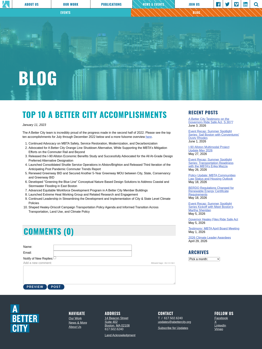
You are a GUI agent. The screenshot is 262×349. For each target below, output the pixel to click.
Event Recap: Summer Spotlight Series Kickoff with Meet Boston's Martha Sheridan (211, 207)
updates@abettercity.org (174, 322)
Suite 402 (111, 322)
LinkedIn (220, 325)
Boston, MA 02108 (117, 325)
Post (56, 286)
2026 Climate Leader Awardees (210, 237)
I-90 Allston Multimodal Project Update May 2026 (209, 148)
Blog (196, 12)
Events (65, 12)
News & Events (153, 4)
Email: (27, 252)
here (149, 136)
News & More (78, 322)
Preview (35, 286)
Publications (111, 4)
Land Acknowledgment (120, 335)
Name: (27, 246)
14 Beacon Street (116, 318)
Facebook (221, 318)
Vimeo (219, 329)
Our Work (70, 4)
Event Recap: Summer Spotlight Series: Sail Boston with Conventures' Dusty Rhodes (214, 135)
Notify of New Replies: (38, 258)
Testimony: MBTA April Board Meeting (214, 228)
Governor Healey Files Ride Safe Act (213, 219)
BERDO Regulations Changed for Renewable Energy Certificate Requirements (211, 191)
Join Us (194, 4)
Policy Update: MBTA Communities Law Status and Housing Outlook (212, 177)
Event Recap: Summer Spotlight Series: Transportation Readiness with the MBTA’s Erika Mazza (211, 163)
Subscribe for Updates (173, 328)
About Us (32, 4)
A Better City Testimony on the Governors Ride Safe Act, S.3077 (211, 120)
